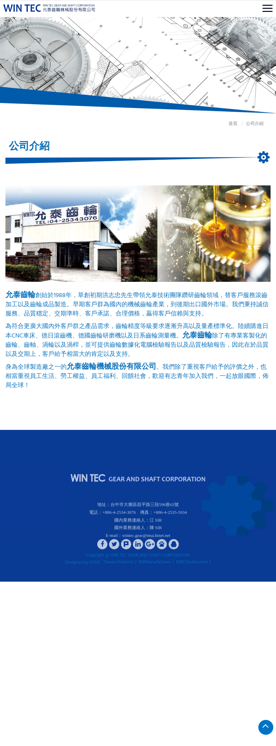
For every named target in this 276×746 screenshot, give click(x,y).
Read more (12, 666)
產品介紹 (122, 459)
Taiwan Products (118, 562)
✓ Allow (7, 597)
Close (5, 585)
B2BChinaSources (192, 562)
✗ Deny (7, 604)
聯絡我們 (216, 459)
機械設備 (91, 459)
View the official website (48, 666)
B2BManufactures (155, 562)
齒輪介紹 (184, 459)
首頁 (220, 123)
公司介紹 (242, 123)
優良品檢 (153, 459)
